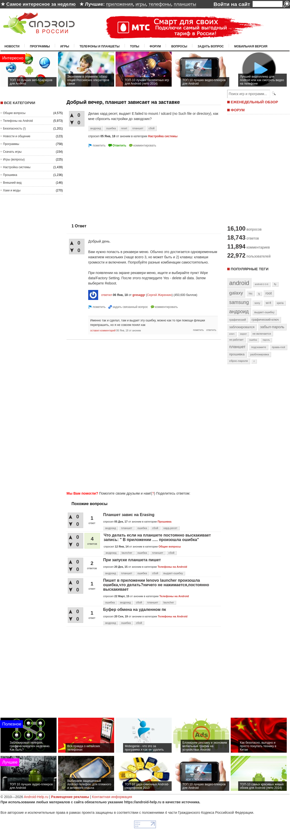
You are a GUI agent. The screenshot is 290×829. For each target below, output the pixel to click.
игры (141, 4)
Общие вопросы (14, 113)
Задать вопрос (211, 46)
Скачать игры (12, 151)
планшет (137, 128)
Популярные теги (249, 269)
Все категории (19, 103)
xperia (280, 303)
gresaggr (138, 295)
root (269, 293)
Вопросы (179, 46)
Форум (155, 46)
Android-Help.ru (36, 797)
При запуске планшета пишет (132, 560)
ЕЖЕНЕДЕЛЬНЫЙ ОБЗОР (254, 102)
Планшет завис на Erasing (128, 515)
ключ (231, 334)
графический (237, 319)
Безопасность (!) (14, 128)
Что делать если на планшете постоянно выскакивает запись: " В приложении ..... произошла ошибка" (157, 537)
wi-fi (268, 303)
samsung (239, 302)
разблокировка (259, 354)
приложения (119, 4)
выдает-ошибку (173, 573)
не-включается (262, 333)
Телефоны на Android (18, 121)
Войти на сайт (232, 4)
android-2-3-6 (261, 284)
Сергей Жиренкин (159, 295)
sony (257, 302)
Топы (134, 46)
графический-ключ (265, 319)
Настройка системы (16, 167)
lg (259, 293)
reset (124, 128)
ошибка (111, 128)
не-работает (236, 339)
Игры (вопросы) (14, 159)
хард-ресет (170, 528)
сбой (151, 128)
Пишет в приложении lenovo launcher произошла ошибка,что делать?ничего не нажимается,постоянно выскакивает (156, 584)
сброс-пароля (238, 361)
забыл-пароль (272, 327)
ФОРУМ (238, 110)
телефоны (159, 4)
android (239, 282)
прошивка (237, 354)
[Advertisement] (108, 183)
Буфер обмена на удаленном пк (134, 609)
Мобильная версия (250, 46)
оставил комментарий (103, 330)
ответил (106, 295)
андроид (95, 128)
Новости (11, 46)
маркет (243, 334)
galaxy (236, 292)
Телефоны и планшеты (99, 46)
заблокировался (241, 327)
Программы (40, 46)
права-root (278, 347)
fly (275, 284)
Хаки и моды (11, 190)
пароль (266, 340)
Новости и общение (16, 136)
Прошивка (10, 175)
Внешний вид (12, 182)
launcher (127, 552)
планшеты (185, 4)
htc (250, 293)
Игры (64, 46)
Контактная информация (112, 797)
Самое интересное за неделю (40, 4)
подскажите (258, 347)
